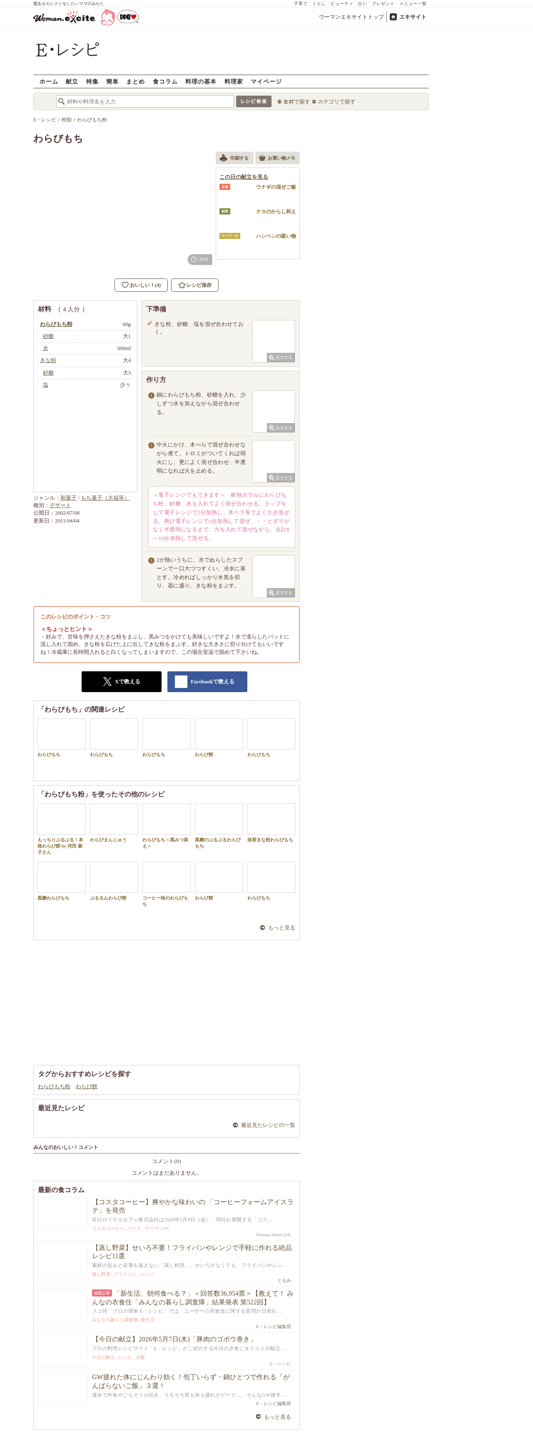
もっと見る (281, 927)
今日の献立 (103, 1357)
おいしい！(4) (145, 285)
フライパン (125, 1274)
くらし (319, 3)
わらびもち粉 (54, 1086)
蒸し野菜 (101, 1274)
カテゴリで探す (337, 102)
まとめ (135, 81)
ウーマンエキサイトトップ (351, 17)
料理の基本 (201, 81)
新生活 (148, 1319)
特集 (92, 81)
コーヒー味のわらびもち (166, 884)
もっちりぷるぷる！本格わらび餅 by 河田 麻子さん (61, 829)
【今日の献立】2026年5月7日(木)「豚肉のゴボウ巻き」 (174, 1339)
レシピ (125, 1357)
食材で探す (296, 102)
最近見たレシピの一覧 (268, 1125)
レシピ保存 (199, 285)
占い (362, 3)
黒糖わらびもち (61, 881)
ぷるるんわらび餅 (114, 881)
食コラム (165, 81)
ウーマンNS (157, 1228)
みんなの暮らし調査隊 (115, 1319)
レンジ (147, 1274)
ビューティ (342, 3)
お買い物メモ (277, 158)
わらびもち (61, 737)
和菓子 (68, 498)
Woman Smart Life (273, 1234)
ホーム (49, 81)
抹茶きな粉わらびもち (271, 823)
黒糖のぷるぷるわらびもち (219, 826)
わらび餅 (219, 737)
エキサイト (412, 17)
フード (134, 1228)
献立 (72, 81)
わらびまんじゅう (114, 823)
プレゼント (383, 3)
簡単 (112, 81)
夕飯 (140, 1357)
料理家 (233, 81)
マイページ (266, 81)
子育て (301, 3)
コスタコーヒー (108, 1228)
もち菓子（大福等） (105, 498)
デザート (60, 505)
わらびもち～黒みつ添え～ (166, 826)
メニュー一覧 (413, 3)
